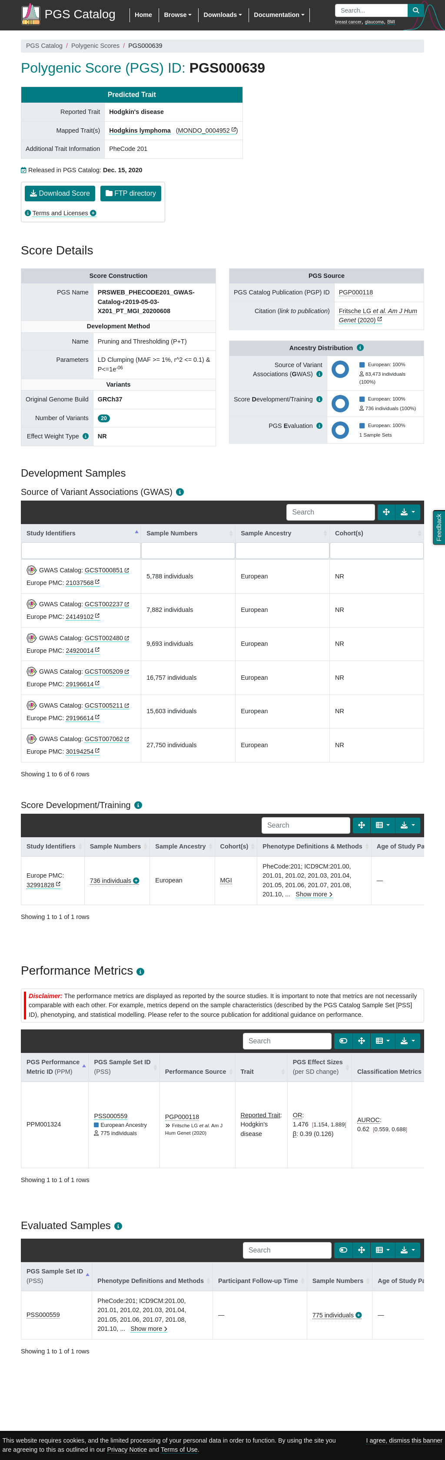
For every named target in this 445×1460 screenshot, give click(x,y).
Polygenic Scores (95, 45)
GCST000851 (104, 570)
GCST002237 (104, 604)
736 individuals (110, 880)
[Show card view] (343, 1041)
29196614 (79, 684)
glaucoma (374, 22)
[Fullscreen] (386, 512)
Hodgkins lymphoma (140, 130)
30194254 (79, 751)
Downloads (220, 14)
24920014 (79, 650)
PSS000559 (110, 1116)
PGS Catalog (44, 45)
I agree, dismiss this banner (404, 1440)
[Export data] (408, 512)
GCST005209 (104, 671)
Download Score (60, 193)
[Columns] (383, 825)
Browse (175, 14)
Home (143, 14)
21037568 (79, 582)
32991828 (40, 885)
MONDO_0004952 (204, 130)
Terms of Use (179, 1449)
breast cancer (348, 22)
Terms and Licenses (60, 213)
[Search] (330, 512)
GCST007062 (104, 738)
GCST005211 (104, 705)
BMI (391, 22)
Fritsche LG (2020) (378, 315)
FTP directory (131, 193)
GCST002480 (104, 638)
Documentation (276, 14)
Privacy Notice (127, 1449)
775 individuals (333, 1315)
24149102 (79, 616)
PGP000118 (356, 292)
